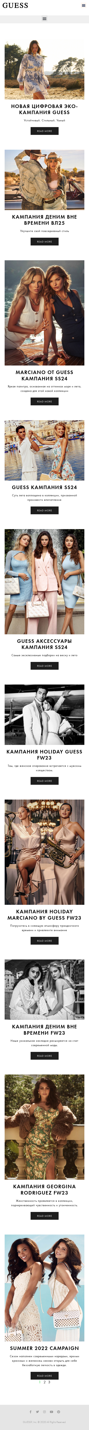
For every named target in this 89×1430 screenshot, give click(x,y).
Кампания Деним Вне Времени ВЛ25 (44, 220)
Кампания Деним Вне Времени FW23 (44, 1029)
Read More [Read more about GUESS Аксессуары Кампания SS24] (44, 665)
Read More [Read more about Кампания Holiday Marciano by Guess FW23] (44, 940)
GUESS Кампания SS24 (44, 487)
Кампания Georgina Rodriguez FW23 (44, 1189)
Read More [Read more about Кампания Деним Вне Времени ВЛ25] (44, 241)
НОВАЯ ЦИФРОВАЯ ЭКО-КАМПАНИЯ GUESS (44, 109)
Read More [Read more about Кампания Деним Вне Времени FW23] (44, 1055)
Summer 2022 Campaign (44, 1348)
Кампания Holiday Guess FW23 (44, 754)
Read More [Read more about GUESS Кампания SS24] (44, 510)
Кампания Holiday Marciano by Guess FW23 (44, 914)
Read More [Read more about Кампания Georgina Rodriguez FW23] (44, 1216)
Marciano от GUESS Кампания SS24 (44, 375)
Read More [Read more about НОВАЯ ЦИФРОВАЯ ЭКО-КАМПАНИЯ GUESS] (44, 131)
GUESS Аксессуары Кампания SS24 (44, 644)
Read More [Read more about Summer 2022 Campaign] (44, 1375)
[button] (83, 5)
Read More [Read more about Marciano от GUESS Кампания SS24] (44, 401)
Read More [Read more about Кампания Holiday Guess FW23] (44, 781)
